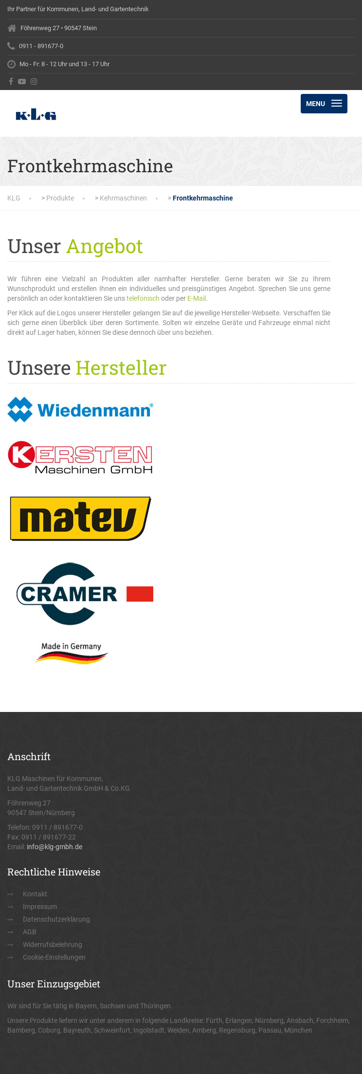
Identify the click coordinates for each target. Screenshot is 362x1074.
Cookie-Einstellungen (54, 957)
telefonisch (143, 298)
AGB (29, 932)
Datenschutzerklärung (56, 919)
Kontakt (35, 894)
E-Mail (196, 298)
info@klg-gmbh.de (54, 847)
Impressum (40, 906)
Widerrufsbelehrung (52, 944)
